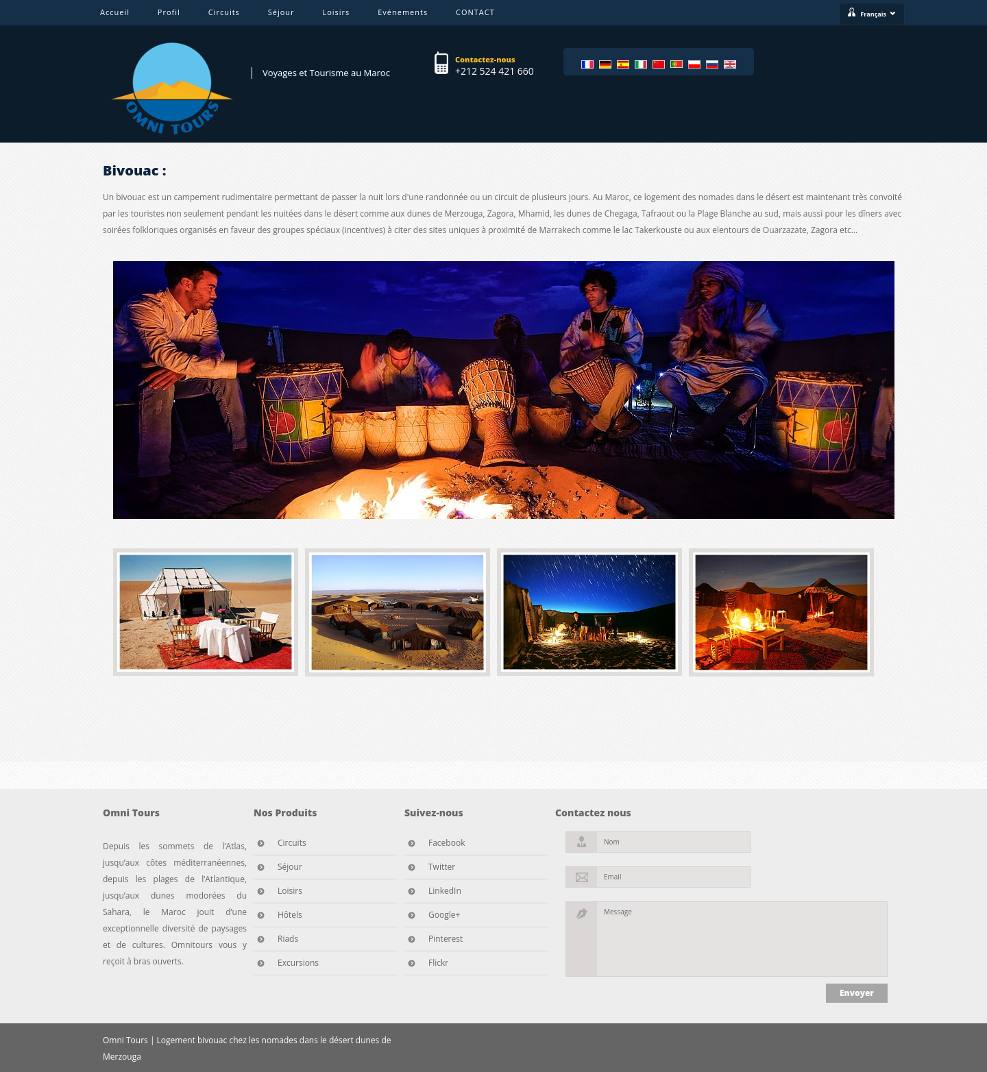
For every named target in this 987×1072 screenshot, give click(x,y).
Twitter (441, 867)
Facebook (446, 843)
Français (878, 14)
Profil (169, 12)
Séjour (281, 12)
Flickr (438, 963)
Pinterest (445, 939)
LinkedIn (444, 891)
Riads (288, 939)
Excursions (298, 963)
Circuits (224, 12)
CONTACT (475, 12)
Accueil (115, 12)
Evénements (403, 12)
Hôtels (290, 915)
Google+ (444, 915)
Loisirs (336, 12)
